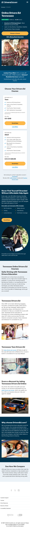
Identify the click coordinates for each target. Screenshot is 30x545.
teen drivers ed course (10, 350)
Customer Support (4, 497)
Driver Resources (4, 503)
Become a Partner (4, 505)
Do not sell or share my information (15, 526)
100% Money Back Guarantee (15, 37)
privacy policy (12, 524)
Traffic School (13, 178)
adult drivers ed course (8, 390)
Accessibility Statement (6, 508)
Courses (2, 500)
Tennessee (3, 7)
